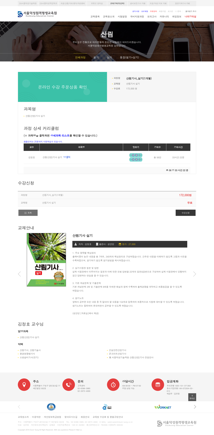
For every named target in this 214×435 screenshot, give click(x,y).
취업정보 (176, 16)
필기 (96, 57)
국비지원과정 (137, 16)
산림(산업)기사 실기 (57, 157)
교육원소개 (108, 16)
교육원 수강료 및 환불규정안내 (108, 416)
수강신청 (186, 212)
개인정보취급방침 (52, 416)
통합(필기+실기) (129, 57)
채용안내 (85, 416)
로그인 (170, 11)
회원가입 (162, 11)
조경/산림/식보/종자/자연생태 (73, 3)
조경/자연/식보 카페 (158, 3)
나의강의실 (190, 16)
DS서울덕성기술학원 (28, 3)
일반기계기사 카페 (182, 3)
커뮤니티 (164, 16)
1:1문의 (178, 11)
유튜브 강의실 (97, 3)
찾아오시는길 (70, 416)
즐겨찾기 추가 (190, 11)
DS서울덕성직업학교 (48, 3)
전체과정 (80, 57)
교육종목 (95, 16)
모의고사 (151, 16)
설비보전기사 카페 (137, 3)
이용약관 (36, 416)
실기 (109, 57)
